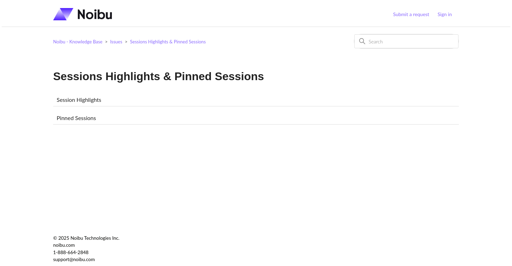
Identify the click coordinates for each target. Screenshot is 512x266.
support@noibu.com (74, 259)
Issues (116, 41)
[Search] (406, 41)
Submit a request (411, 14)
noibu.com (64, 245)
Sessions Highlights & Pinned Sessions (168, 41)
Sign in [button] (445, 14)
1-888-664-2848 (70, 252)
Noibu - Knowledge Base (77, 41)
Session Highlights (79, 99)
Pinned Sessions (76, 117)
